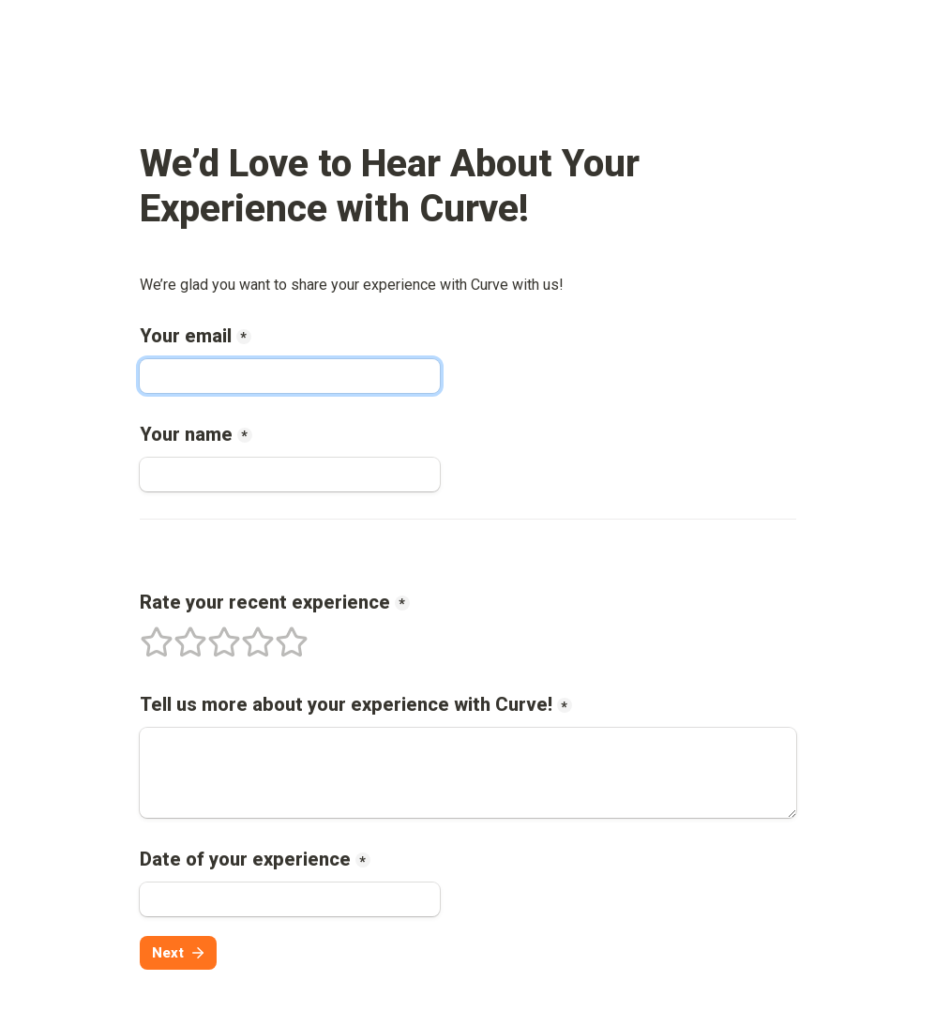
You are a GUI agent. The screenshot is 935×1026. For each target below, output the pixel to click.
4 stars (245, 634)
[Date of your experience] (290, 899)
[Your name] (290, 474)
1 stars (144, 634)
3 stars (212, 634)
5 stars (279, 634)
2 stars (178, 634)
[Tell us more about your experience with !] (468, 773)
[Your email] (290, 376)
